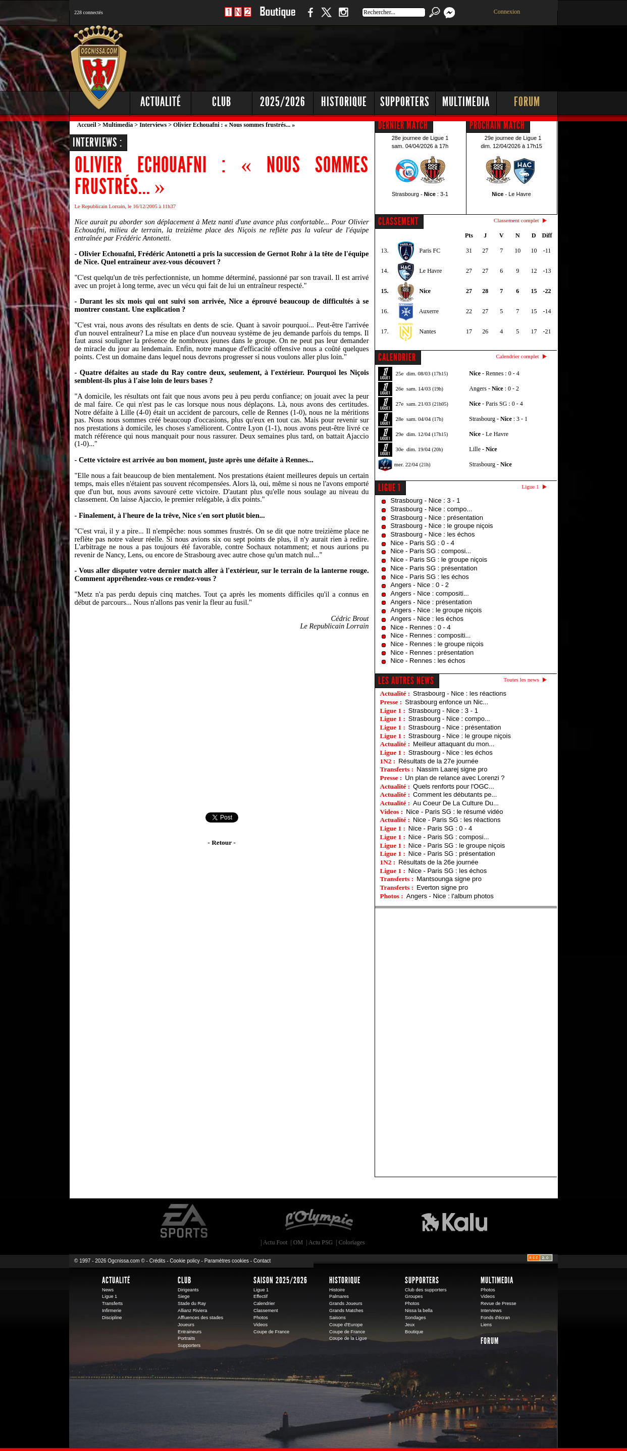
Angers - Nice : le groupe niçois (436, 610)
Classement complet (516, 220)
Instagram (343, 17)
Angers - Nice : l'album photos (450, 896)
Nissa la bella (419, 1310)
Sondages (415, 1317)
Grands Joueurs (345, 1303)
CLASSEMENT (398, 221)
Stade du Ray (192, 1303)
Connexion (507, 11)
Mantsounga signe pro (449, 879)
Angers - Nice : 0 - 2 (420, 585)
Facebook (309, 17)
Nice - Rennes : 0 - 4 (421, 627)
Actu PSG (320, 1242)
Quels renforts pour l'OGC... (453, 786)
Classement (265, 1310)
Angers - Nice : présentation (431, 602)
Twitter (326, 17)
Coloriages (352, 1242)
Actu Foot (275, 1242)
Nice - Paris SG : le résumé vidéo (454, 811)
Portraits (186, 1338)
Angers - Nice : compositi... (430, 593)
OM (298, 1242)
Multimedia (466, 101)
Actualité (160, 101)
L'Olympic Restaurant (318, 1221)
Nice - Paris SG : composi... (431, 551)
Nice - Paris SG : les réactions (456, 820)
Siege (184, 1296)
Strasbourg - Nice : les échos (433, 534)
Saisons (337, 1317)
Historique (344, 101)
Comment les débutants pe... (455, 794)
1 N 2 (238, 17)
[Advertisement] (374, 55)
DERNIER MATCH (403, 125)
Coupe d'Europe (345, 1324)
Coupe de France (271, 1331)
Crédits (157, 1261)
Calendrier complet (517, 356)
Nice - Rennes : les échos (428, 660)
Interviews (153, 124)
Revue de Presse (498, 1303)
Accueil (86, 124)
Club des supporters (426, 1289)
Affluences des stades (200, 1317)
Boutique (277, 17)
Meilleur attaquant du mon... (453, 744)
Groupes (414, 1296)
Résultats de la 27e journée (438, 761)
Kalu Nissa (454, 1221)
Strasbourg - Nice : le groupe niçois (442, 525)
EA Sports (185, 1221)
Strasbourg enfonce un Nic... (446, 702)
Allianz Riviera (192, 1310)
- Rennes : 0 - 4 (494, 373)
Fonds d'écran (495, 1317)
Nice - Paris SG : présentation (434, 568)
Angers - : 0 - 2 (494, 388)
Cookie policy (184, 1261)
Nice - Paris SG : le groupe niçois (439, 559)
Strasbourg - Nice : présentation (437, 517)
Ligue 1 (389, 487)
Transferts (112, 1303)
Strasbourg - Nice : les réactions (459, 693)
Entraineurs (189, 1331)
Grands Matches (346, 1310)
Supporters (405, 101)
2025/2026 (282, 101)
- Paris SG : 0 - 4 (495, 403)
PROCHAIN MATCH (497, 125)
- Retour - (221, 842)
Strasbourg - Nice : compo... (432, 509)
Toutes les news (521, 679)
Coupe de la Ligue (348, 1338)
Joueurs (186, 1324)
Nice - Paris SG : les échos (430, 577)
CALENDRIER (397, 357)
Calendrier (264, 1303)
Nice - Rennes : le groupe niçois (437, 644)
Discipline (112, 1317)
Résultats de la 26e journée (438, 862)
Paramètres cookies (226, 1261)
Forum (527, 101)
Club (221, 101)
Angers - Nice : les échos (427, 618)
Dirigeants (188, 1289)
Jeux (409, 1324)
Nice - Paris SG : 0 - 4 (422, 543)
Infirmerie (111, 1310)
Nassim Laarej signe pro (451, 769)
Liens (486, 1324)
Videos (260, 1324)
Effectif (260, 1296)
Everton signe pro (442, 887)
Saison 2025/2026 (280, 1280)
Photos (260, 1317)
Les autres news (406, 680)
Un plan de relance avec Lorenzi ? (454, 778)
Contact (262, 1261)
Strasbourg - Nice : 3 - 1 (425, 500)
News (108, 1289)
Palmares (339, 1296)
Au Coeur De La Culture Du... (456, 803)
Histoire (337, 1289)
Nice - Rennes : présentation (432, 652)
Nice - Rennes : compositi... (431, 635)
